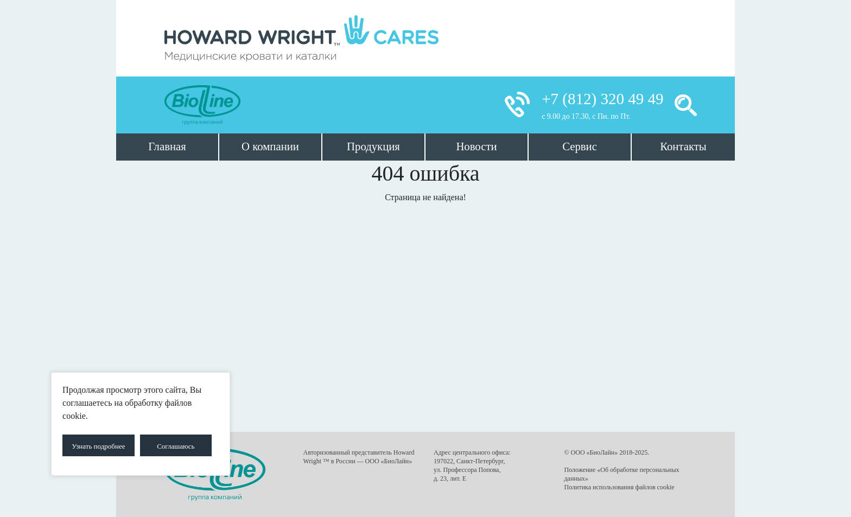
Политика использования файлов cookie (619, 487)
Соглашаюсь (175, 446)
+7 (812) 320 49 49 (602, 98)
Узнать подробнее (98, 446)
